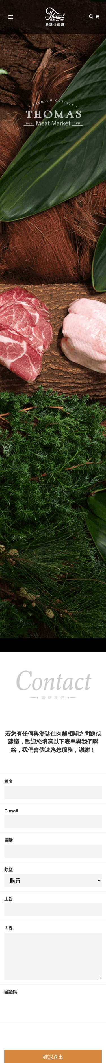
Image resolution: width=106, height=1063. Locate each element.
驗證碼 (10, 992)
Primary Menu (9, 18)
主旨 (8, 899)
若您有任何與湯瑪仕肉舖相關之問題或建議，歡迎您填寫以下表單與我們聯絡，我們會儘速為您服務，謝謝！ (53, 741)
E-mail (11, 810)
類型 (8, 869)
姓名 (8, 781)
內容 (8, 928)
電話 (8, 840)
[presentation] (47, 1007)
